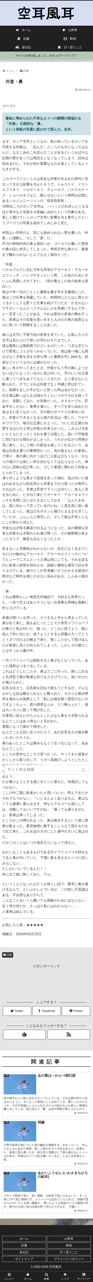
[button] (84, 770)
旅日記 (24, 1252)
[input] (46, 770)
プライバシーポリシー (69, 1259)
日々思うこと (69, 1252)
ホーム (24, 1238)
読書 (9, 954)
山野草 (68, 1238)
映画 (69, 1245)
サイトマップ (24, 1259)
